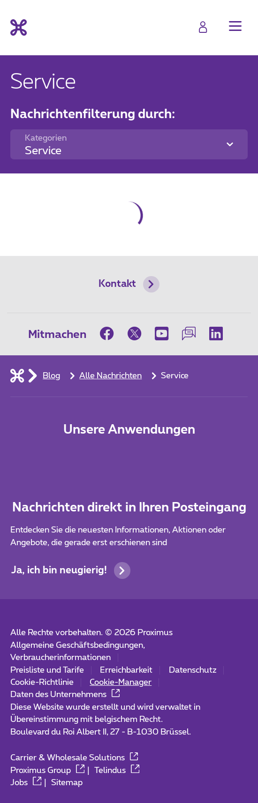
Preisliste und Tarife (47, 670)
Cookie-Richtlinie (42, 682)
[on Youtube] (161, 333)
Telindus (116, 770)
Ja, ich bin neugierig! (70, 570)
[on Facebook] (110, 333)
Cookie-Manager (121, 682)
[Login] (203, 27)
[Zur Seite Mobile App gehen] (90, 459)
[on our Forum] (188, 333)
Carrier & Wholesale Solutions (74, 758)
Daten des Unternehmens (65, 694)
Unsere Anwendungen (129, 430)
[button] (235, 26)
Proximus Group (47, 770)
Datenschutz (193, 670)
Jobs (25, 783)
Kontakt (129, 284)
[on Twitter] (134, 333)
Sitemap (67, 783)
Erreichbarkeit (126, 670)
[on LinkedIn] (216, 333)
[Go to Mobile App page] (129, 459)
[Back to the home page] (18, 27)
